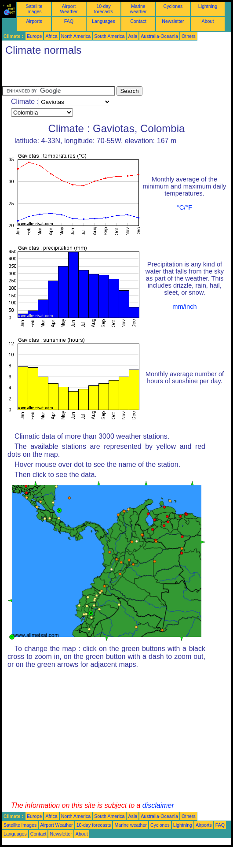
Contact (138, 21)
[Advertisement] (105, 73)
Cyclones (173, 6)
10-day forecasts (103, 9)
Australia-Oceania (159, 36)
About (208, 21)
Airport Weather (68, 9)
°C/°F (184, 207)
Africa (51, 36)
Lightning (207, 6)
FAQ (68, 21)
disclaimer (158, 805)
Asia (132, 36)
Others (189, 36)
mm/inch (184, 306)
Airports (34, 21)
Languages (103, 21)
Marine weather (138, 9)
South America (109, 36)
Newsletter (173, 21)
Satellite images (34, 9)
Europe (34, 36)
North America (76, 36)
